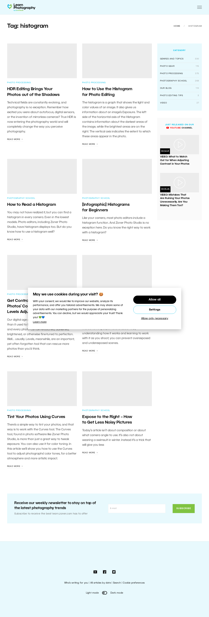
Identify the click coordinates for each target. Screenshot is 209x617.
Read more (15, 139)
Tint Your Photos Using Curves (36, 417)
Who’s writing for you (76, 583)
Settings (154, 309)
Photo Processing (19, 83)
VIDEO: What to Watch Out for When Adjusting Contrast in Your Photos (174, 160)
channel (179, 128)
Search (117, 583)
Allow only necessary (154, 318)
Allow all (155, 299)
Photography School (21, 198)
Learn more (40, 322)
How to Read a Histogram (31, 205)
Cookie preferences (134, 583)
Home (177, 26)
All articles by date (100, 583)
